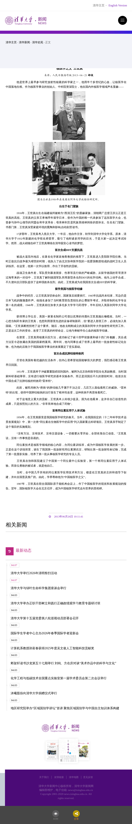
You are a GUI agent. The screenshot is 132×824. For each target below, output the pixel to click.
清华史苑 (37, 42)
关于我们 (44, 777)
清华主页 (98, 5)
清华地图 (74, 777)
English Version (118, 5)
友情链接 (59, 777)
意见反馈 (88, 777)
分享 (76, 818)
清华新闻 (24, 42)
